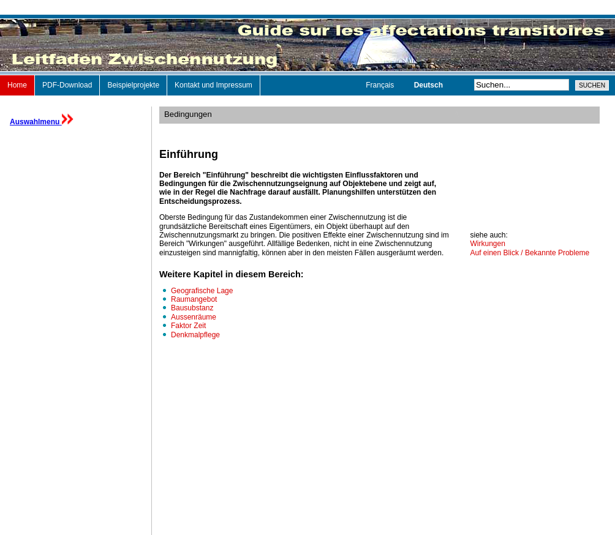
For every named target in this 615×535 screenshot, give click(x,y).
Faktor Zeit (188, 325)
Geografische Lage (202, 290)
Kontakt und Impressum (213, 85)
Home (17, 85)
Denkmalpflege (195, 335)
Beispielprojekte (133, 85)
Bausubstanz (192, 308)
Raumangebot (194, 299)
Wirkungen (487, 243)
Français (381, 85)
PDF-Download (67, 85)
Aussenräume (193, 317)
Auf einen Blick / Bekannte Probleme (530, 253)
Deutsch (428, 85)
